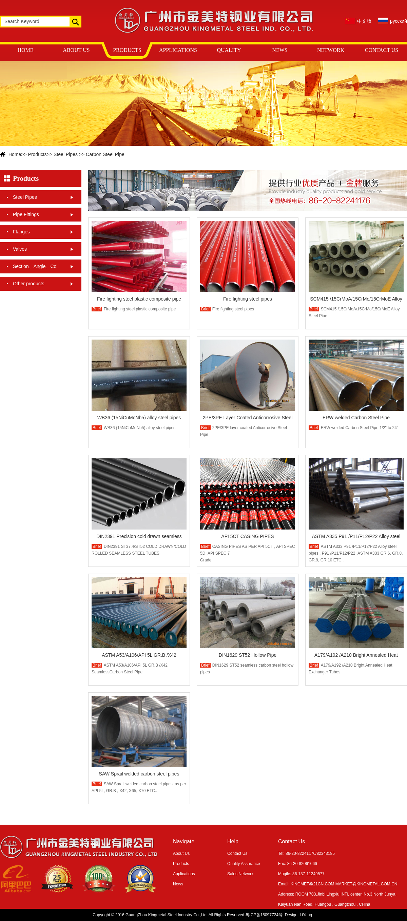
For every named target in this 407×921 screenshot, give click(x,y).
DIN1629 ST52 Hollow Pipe (247, 655)
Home (14, 154)
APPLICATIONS (178, 50)
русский (398, 21)
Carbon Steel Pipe (105, 154)
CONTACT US (381, 50)
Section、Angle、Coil (36, 266)
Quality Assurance (243, 863)
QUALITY (229, 50)
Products (37, 154)
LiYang (306, 915)
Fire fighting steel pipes (247, 299)
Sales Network (240, 873)
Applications (184, 873)
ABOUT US (76, 50)
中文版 (364, 21)
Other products (28, 283)
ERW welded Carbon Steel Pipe (356, 417)
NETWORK (330, 50)
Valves (20, 249)
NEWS (279, 50)
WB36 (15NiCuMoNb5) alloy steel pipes (139, 417)
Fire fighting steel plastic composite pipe (139, 299)
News (178, 884)
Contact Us (237, 853)
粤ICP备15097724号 (264, 915)
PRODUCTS (127, 50)
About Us (181, 853)
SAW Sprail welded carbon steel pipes (139, 773)
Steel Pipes (66, 154)
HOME (25, 50)
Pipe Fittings (26, 214)
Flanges (21, 231)
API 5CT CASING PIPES (247, 536)
